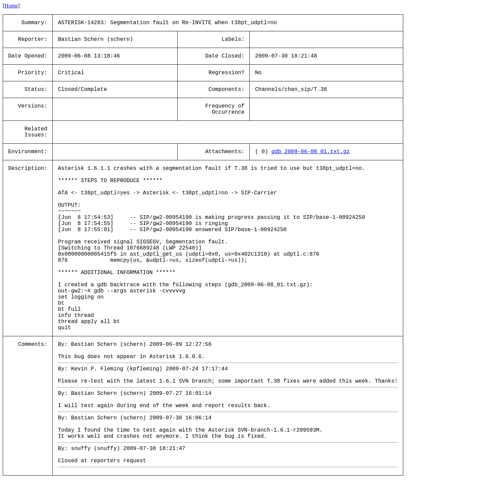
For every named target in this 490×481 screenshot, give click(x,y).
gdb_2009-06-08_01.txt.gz (310, 152)
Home (11, 6)
